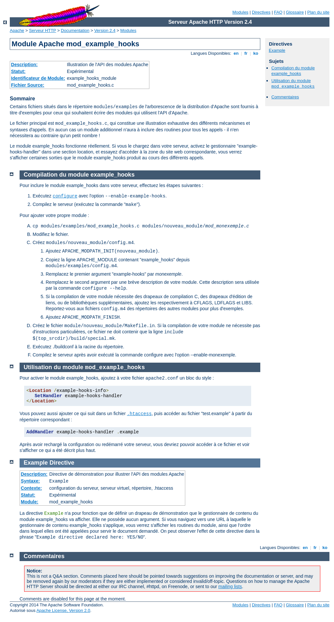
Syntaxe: (30, 481)
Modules (240, 12)
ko (255, 53)
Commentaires (285, 96)
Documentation (75, 30)
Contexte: (31, 488)
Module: (29, 501)
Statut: (18, 71)
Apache (17, 30)
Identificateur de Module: (38, 78)
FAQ (278, 12)
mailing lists (230, 586)
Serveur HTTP (42, 30)
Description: (24, 64)
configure (65, 196)
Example (277, 50)
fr (246, 53)
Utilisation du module (84, 367)
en (236, 53)
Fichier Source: (27, 85)
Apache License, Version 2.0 (63, 610)
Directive (62, 462)
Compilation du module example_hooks (293, 70)
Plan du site (318, 12)
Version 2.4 (104, 30)
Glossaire (295, 12)
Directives (261, 12)
